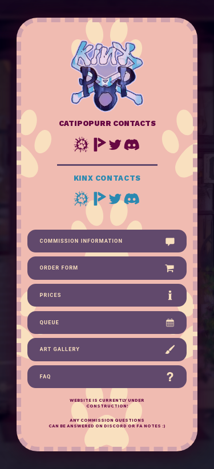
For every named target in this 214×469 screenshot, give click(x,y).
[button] (82, 144)
